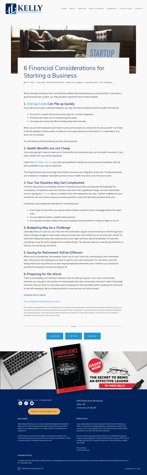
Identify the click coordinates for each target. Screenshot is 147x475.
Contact (139, 8)
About (72, 8)
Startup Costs (37, 104)
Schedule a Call (133, 469)
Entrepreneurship (55, 82)
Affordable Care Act (43, 162)
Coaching (40, 82)
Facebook (54, 336)
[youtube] (32, 403)
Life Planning (106, 82)
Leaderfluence (92, 82)
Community (112, 8)
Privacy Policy (81, 448)
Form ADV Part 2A (83, 450)
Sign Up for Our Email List (44, 411)
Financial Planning (74, 82)
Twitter (73, 336)
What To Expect (96, 8)
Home (64, 8)
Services (82, 8)
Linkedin (92, 336)
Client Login (126, 8)
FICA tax (46, 193)
